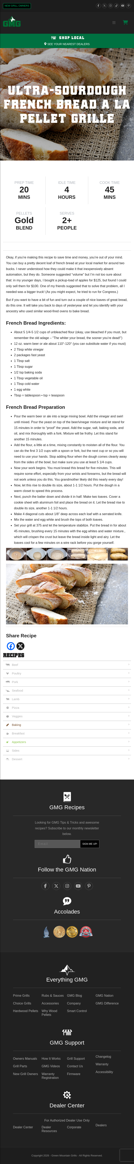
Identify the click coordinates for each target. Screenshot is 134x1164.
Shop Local (67, 38)
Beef (15, 664)
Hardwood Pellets (25, 1011)
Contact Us (75, 1066)
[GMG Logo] (12, 21)
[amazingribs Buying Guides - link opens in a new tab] (46, 932)
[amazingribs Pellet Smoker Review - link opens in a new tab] (72, 932)
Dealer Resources (49, 1129)
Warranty (102, 1064)
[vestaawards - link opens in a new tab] (59, 932)
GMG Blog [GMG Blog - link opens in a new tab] (74, 995)
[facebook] (98, 5)
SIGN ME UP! (89, 844)
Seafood (17, 690)
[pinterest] (128, 5)
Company (74, 1003)
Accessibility (104, 1072)
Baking (16, 724)
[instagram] (110, 5)
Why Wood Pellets (49, 1012)
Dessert (17, 759)
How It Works (51, 1058)
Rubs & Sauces (53, 995)
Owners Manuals (25, 1058)
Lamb (15, 699)
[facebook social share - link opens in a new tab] (11, 647)
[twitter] (104, 5)
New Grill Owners (17, 5)
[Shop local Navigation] (67, 41)
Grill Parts (20, 1066)
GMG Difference (107, 1003)
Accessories (50, 1003)
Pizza (15, 707)
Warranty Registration (50, 1075)
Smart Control (77, 1011)
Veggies (17, 716)
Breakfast (18, 733)
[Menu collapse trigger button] (114, 23)
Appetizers (19, 742)
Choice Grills (22, 1003)
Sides (15, 750)
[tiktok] (116, 5)
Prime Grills (21, 995)
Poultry (16, 673)
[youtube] (122, 5)
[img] (67, 104)
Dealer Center (23, 1127)
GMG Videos (51, 1066)
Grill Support (76, 1058)
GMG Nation (104, 995)
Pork (15, 682)
